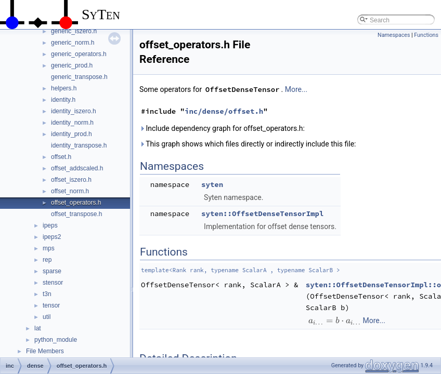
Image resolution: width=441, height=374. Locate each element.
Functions (426, 35)
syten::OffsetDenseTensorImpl (262, 213)
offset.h (61, 157)
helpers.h (63, 88)
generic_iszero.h (74, 31)
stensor (53, 282)
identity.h (63, 99)
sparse (52, 271)
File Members (45, 351)
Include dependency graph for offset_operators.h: (222, 128)
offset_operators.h (76, 202)
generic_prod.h (72, 65)
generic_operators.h (79, 54)
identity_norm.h (72, 122)
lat (37, 328)
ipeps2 (52, 237)
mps (49, 248)
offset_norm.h (70, 191)
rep (47, 259)
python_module (55, 339)
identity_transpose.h (79, 145)
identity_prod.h (71, 134)
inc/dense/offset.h (224, 111)
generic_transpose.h (79, 77)
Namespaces (394, 35)
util (46, 316)
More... (296, 89)
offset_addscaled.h (77, 168)
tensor (51, 305)
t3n (47, 294)
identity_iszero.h (73, 111)
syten (212, 184)
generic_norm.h (72, 42)
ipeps (50, 225)
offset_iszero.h (71, 179)
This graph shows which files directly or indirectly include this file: (247, 144)
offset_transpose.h (76, 214)
